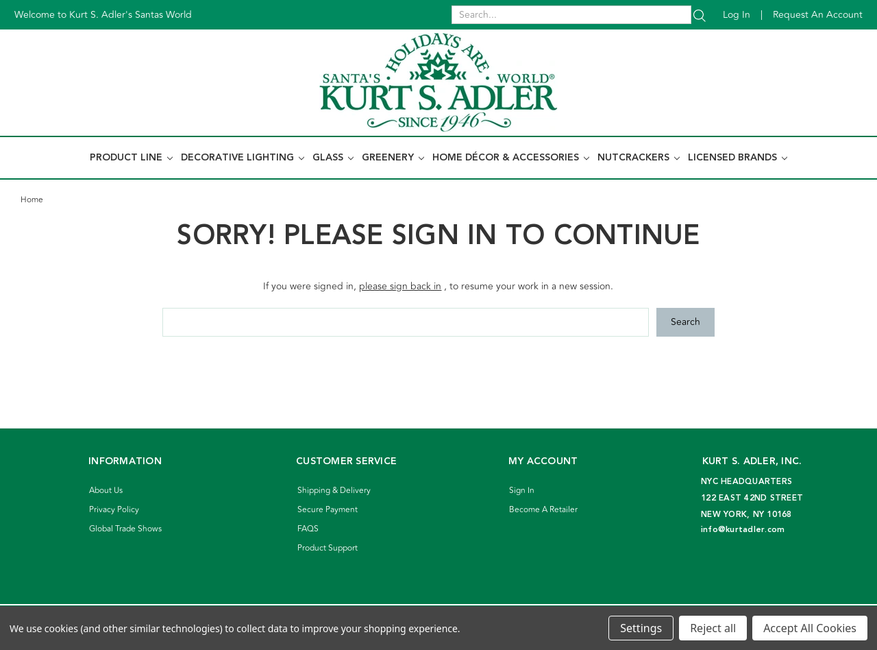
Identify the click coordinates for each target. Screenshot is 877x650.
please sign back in (400, 286)
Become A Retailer (543, 509)
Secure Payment (327, 509)
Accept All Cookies (809, 628)
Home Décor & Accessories (510, 157)
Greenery (393, 157)
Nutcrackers (638, 157)
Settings (641, 628)
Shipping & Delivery (334, 490)
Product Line (131, 157)
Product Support (327, 548)
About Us (106, 490)
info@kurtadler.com (743, 529)
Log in (736, 15)
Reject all (713, 628)
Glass (333, 157)
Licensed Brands (737, 157)
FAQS (308, 528)
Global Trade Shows (125, 528)
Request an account (818, 15)
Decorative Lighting (242, 157)
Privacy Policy (114, 509)
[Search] (699, 15)
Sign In (521, 490)
